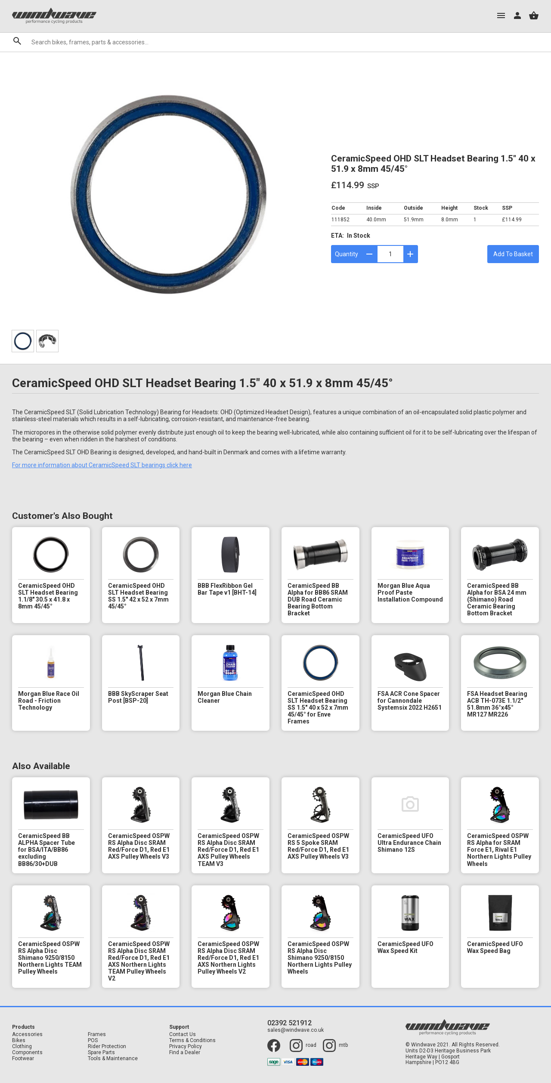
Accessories (27, 1034)
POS (93, 1040)
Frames (97, 1034)
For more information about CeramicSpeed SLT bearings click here (102, 465)
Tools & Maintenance (113, 1058)
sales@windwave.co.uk (295, 1030)
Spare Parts (101, 1052)
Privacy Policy (185, 1046)
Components (27, 1052)
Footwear (23, 1058)
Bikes (18, 1040)
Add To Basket (513, 254)
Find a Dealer (184, 1052)
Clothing (22, 1046)
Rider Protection (107, 1046)
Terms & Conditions (192, 1040)
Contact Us (182, 1034)
